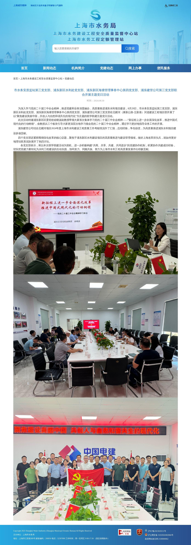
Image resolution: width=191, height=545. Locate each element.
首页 (24, 68)
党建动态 (106, 68)
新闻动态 (49, 68)
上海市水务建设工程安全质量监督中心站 (41, 78)
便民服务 (163, 68)
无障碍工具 (171, 5)
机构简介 (78, 68)
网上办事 (135, 68)
